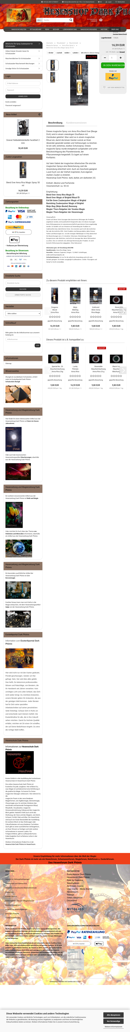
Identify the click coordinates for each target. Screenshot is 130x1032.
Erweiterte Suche (23, 295)
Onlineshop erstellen (57, 981)
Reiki (47, 29)
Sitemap (8, 363)
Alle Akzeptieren (113, 1015)
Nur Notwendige (113, 1021)
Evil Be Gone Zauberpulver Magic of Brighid (66, 200)
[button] (100, 2)
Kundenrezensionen (76, 122)
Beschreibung (55, 122)
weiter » (67, 53)
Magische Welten (19, 29)
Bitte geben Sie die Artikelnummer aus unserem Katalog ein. (22, 334)
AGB (7, 875)
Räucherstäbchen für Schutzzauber (18, 58)
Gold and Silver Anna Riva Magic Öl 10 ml (95, 310)
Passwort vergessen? (13, 105)
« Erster (50, 53)
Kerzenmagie (10, 578)
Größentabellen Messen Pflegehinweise (19, 901)
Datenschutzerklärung (71, 1022)
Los (37, 345)
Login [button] (109, 2)
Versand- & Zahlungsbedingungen (17, 879)
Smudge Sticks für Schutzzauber (17, 68)
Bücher (56, 29)
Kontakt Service (11, 896)
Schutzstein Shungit (12, 382)
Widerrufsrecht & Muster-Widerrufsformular (21, 888)
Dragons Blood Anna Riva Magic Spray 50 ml (55, 310)
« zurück (59, 53)
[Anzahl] (113, 78)
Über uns (115, 29)
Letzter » (76, 53)
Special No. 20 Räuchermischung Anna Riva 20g (57, 369)
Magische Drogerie (89, 29)
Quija (7, 607)
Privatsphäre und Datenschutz (16, 883)
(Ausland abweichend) (120, 55)
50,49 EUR (23, 148)
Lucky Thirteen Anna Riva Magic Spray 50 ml (75, 369)
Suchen (23, 289)
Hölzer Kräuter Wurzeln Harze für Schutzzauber (17, 52)
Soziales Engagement (13, 905)
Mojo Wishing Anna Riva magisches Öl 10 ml (75, 310)
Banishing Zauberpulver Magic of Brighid (65, 203)
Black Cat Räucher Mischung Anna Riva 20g (116, 369)
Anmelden (23, 96)
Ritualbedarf (35, 29)
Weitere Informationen (113, 1027)
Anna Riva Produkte (12, 914)
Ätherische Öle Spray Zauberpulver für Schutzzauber (19, 45)
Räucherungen (26, 457)
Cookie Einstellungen (12, 918)
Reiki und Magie (32, 498)
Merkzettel (120, 2)
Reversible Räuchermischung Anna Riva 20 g (98, 369)
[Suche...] (39, 20)
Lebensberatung (70, 29)
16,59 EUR (23, 190)
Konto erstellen (10, 102)
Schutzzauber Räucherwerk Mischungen (19, 63)
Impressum (9, 892)
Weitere (104, 29)
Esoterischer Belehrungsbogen (16, 909)
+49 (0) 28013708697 (49, 2)
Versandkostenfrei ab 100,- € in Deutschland (78, 2)
